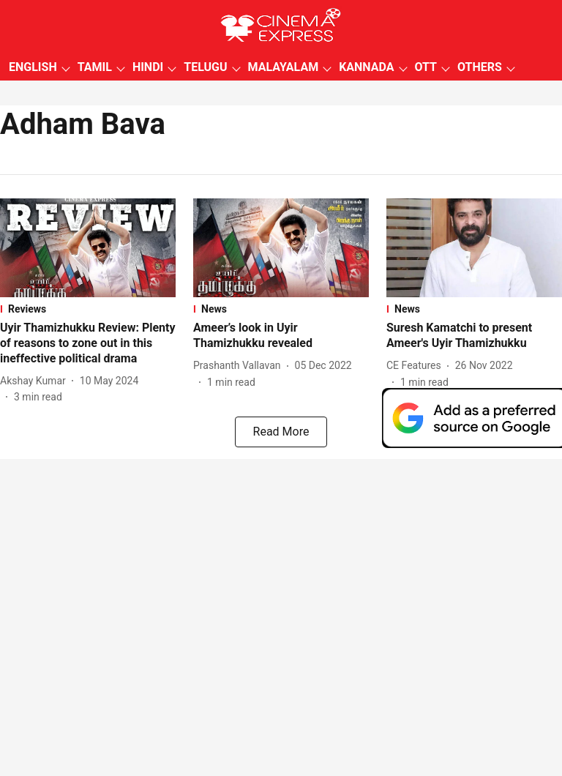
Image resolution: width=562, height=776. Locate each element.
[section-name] (88, 309)
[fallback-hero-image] (88, 247)
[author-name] (36, 381)
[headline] (88, 343)
